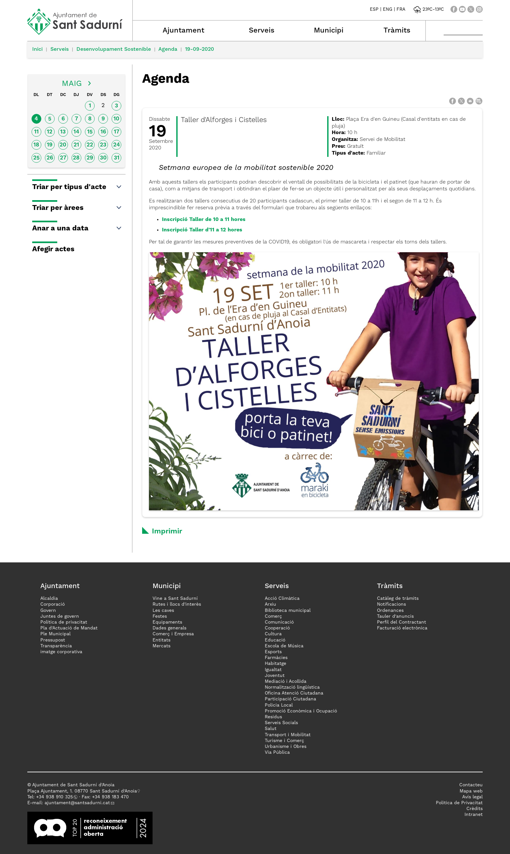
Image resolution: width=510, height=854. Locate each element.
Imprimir (167, 531)
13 (63, 132)
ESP (374, 9)
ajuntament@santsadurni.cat (77, 803)
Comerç (273, 616)
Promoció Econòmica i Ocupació (301, 711)
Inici (37, 49)
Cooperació (277, 628)
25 (36, 158)
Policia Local (279, 705)
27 (63, 158)
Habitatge (275, 663)
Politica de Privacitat (459, 803)
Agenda (167, 49)
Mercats (161, 646)
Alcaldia (49, 598)
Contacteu (471, 785)
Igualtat (273, 670)
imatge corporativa (61, 652)
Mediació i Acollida (285, 681)
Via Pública (277, 752)
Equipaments (167, 622)
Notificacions (391, 604)
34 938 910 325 (56, 797)
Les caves (163, 610)
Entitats (161, 640)
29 (90, 158)
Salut (270, 728)
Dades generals (169, 628)
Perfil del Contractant (401, 622)
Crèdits (474, 808)
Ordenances (390, 610)
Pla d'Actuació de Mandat (69, 628)
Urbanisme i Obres (285, 746)
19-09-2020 (199, 49)
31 (116, 158)
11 (36, 132)
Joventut (275, 675)
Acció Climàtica (282, 598)
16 (103, 132)
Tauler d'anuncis (395, 616)
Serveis (262, 30)
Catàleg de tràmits (398, 598)
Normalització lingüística (292, 687)
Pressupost (52, 640)
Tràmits (396, 30)
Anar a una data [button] (77, 228)
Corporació (52, 604)
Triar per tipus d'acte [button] (77, 187)
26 (50, 158)
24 (116, 145)
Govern (48, 610)
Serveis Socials (281, 723)
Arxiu (270, 604)
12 (49, 132)
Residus (273, 717)
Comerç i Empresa (173, 634)
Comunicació (279, 622)
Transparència (56, 646)
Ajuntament (183, 30)
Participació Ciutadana (290, 699)
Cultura (273, 634)
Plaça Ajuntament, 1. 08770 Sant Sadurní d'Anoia (82, 791)
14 (76, 132)
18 (36, 145)
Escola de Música (284, 646)
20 (63, 145)
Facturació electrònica (402, 628)
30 (103, 158)
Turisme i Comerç (284, 740)
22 (90, 145)
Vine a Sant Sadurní (175, 598)
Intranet (473, 814)
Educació (275, 640)
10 (116, 119)
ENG (387, 9)
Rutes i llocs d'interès (177, 604)
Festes (160, 616)
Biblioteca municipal (288, 610)
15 (90, 132)
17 (116, 132)
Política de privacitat (63, 622)
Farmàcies (276, 657)
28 (76, 158)
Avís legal (472, 797)
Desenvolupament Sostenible (113, 49)
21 (76, 145)
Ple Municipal (55, 634)
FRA (400, 9)
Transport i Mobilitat (288, 735)
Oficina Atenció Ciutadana (294, 693)
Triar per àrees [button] (77, 208)
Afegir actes (53, 249)
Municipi (328, 30)
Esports (273, 652)
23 (103, 145)
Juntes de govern (59, 616)
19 (49, 145)
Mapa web (471, 791)
